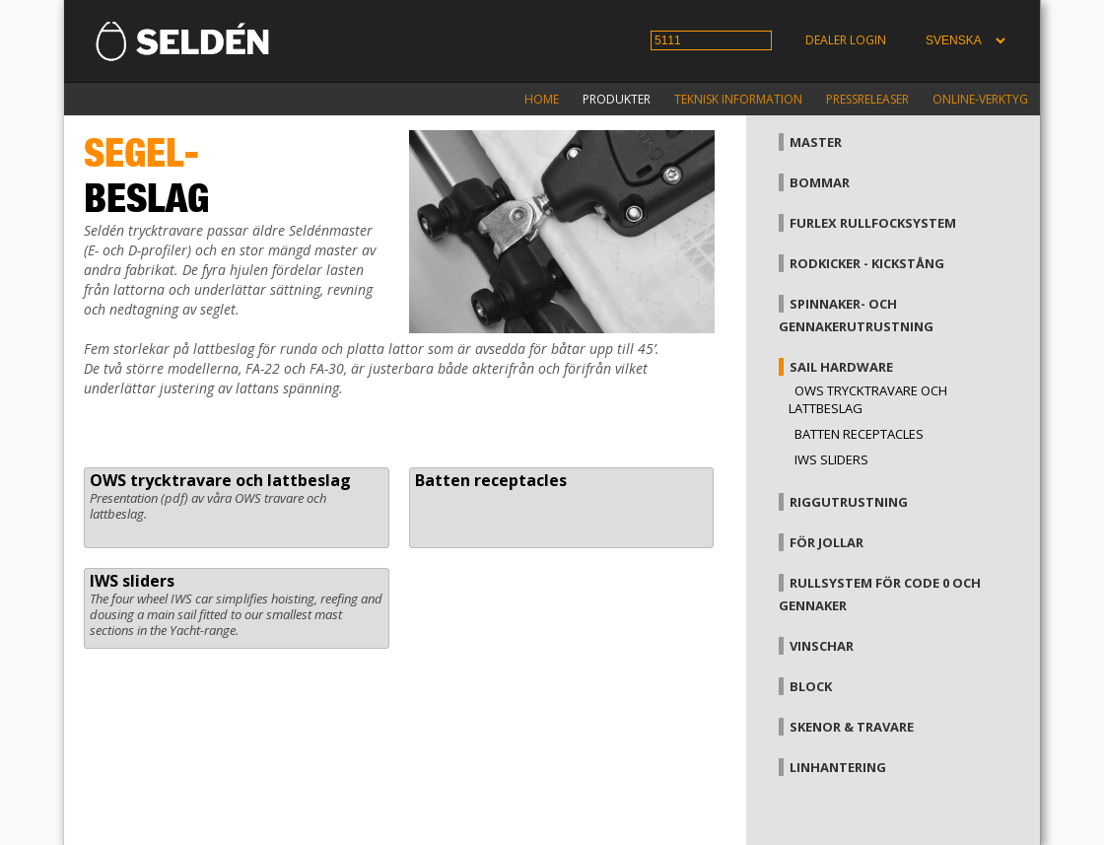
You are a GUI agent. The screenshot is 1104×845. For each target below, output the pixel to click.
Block (811, 686)
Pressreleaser (867, 99)
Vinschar (822, 646)
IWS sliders (132, 581)
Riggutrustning (849, 502)
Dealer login (845, 40)
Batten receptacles (491, 480)
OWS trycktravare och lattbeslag (220, 480)
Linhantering (838, 767)
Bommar (820, 182)
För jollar (826, 542)
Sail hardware (841, 367)
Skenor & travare (852, 727)
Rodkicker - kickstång (867, 263)
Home (541, 99)
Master (816, 142)
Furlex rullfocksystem (873, 223)
